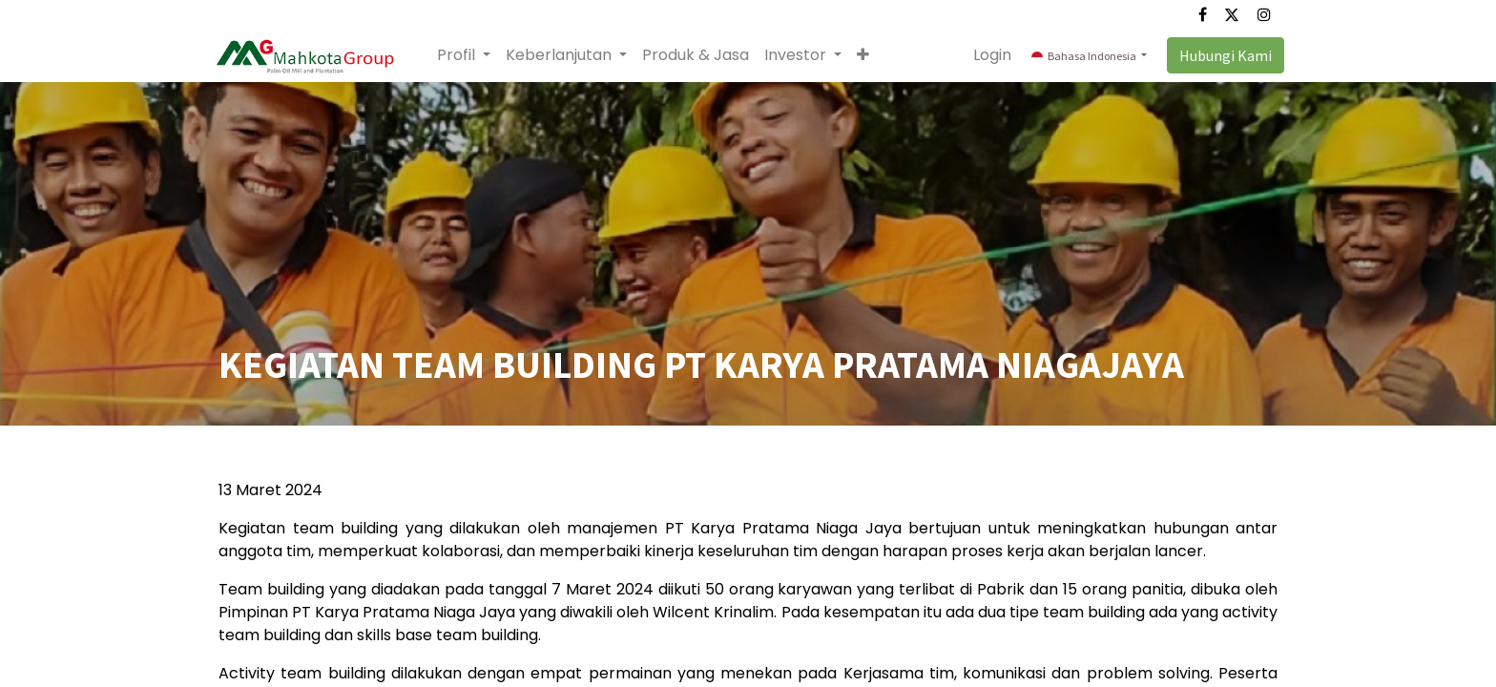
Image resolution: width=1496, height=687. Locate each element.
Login (986, 55)
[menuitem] (701, 55)
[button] (869, 55)
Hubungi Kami (1219, 55)
